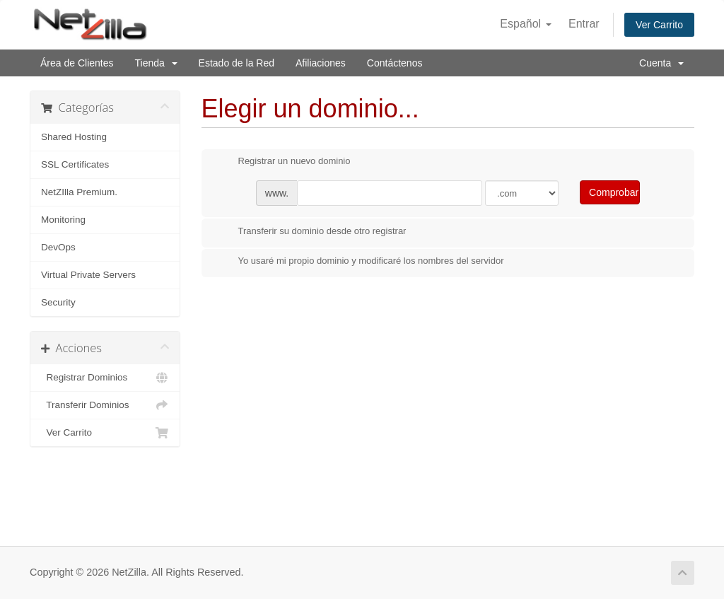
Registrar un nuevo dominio (283, 162)
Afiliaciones (321, 63)
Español (525, 24)
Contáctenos (395, 63)
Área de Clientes (77, 63)
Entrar (584, 24)
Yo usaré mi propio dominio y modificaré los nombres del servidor (360, 261)
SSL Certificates (75, 164)
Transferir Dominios (105, 405)
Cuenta (661, 63)
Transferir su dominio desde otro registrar (311, 232)
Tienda (156, 63)
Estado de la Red (236, 63)
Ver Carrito (659, 24)
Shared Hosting (74, 137)
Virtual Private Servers (88, 274)
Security (58, 302)
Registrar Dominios (105, 377)
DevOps (58, 247)
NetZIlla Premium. (79, 192)
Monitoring (63, 219)
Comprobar (613, 192)
